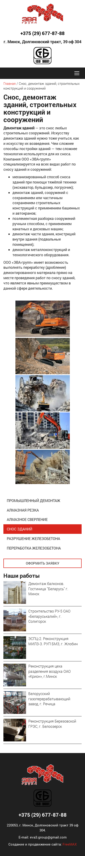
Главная (9, 83)
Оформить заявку (42, 563)
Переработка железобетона (34, 548)
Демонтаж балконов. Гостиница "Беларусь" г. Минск (48, 588)
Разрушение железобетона (33, 538)
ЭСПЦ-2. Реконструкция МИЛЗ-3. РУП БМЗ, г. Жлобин (53, 641)
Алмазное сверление (27, 519)
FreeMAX (70, 844)
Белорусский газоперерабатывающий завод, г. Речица (49, 698)
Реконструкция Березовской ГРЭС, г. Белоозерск (52, 724)
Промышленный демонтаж (33, 500)
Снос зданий (19, 529)
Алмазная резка (23, 510)
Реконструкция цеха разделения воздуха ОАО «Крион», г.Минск (49, 671)
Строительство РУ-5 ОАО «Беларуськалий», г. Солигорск (49, 616)
